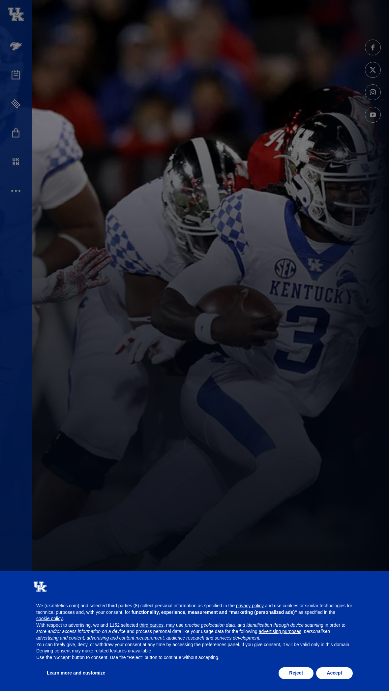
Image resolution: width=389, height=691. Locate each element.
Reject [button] (296, 673)
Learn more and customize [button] (76, 673)
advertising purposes (280, 631)
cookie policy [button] (49, 618)
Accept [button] (334, 673)
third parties (151, 625)
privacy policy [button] (250, 605)
